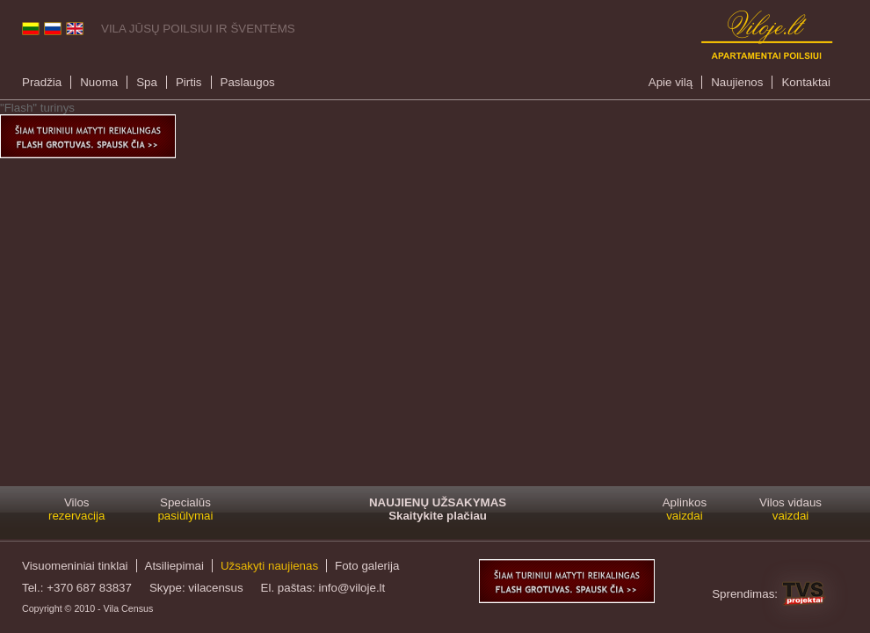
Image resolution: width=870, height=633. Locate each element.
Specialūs (185, 509)
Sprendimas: (745, 593)
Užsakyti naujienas (269, 565)
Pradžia (42, 82)
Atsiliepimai (174, 565)
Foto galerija (367, 565)
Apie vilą (670, 82)
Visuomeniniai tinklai (75, 565)
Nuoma (99, 82)
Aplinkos (685, 509)
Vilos (76, 509)
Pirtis (189, 82)
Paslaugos (248, 82)
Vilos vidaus (790, 509)
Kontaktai (805, 82)
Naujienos (737, 82)
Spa (146, 82)
